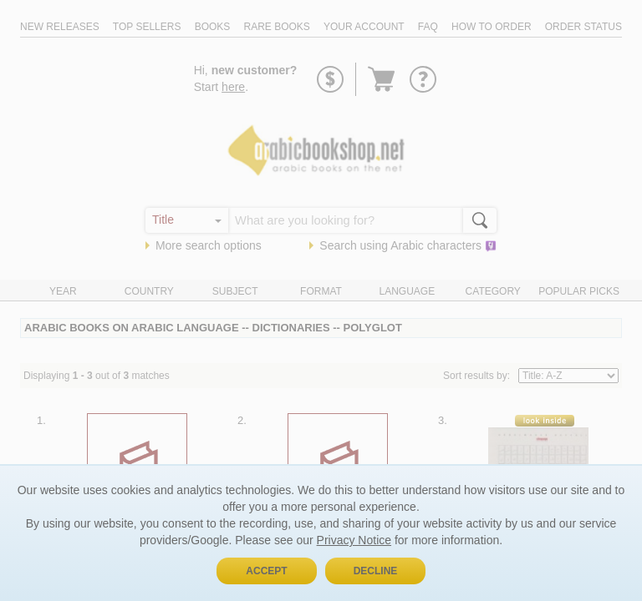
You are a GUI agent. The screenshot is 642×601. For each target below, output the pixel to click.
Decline (376, 571)
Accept (266, 571)
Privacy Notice (354, 540)
